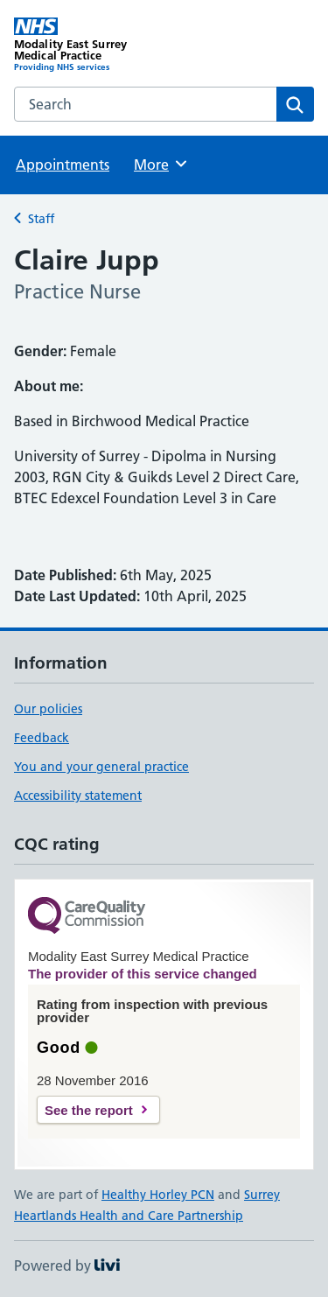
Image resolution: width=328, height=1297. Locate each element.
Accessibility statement (78, 795)
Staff (41, 219)
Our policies (48, 709)
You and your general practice (101, 767)
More (161, 163)
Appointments (62, 164)
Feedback (41, 738)
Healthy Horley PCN (157, 1194)
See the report (89, 1110)
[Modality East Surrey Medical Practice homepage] (89, 45)
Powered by (67, 1265)
